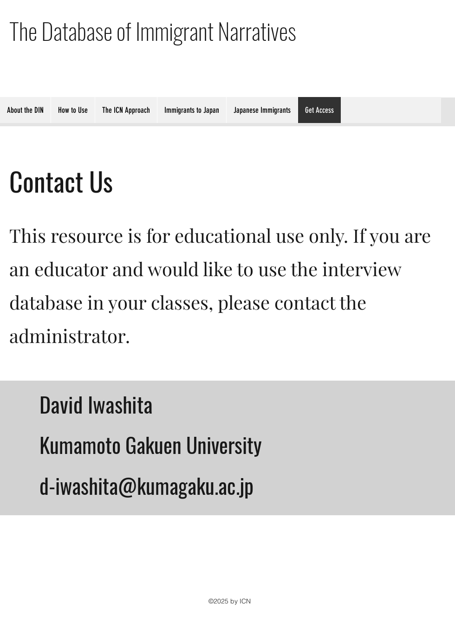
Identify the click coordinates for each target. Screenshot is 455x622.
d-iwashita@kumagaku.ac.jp (146, 485)
